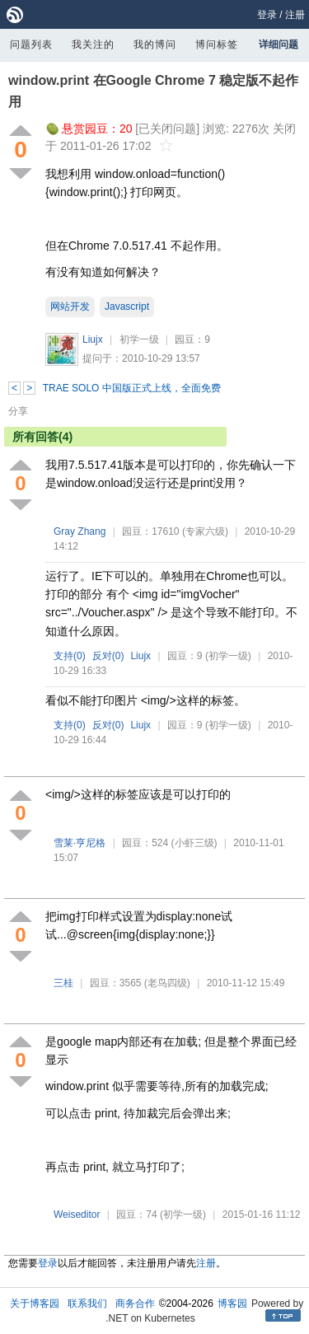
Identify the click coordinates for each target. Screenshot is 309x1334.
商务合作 (135, 1303)
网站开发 (70, 306)
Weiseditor (77, 1214)
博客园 (232, 1303)
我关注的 (93, 44)
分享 (18, 411)
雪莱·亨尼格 (79, 843)
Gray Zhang (79, 531)
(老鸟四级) (167, 983)
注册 (295, 15)
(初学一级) (228, 656)
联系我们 (87, 1303)
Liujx (92, 339)
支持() (70, 656)
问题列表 (31, 44)
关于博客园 (34, 1303)
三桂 (63, 983)
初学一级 (139, 339)
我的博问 (154, 44)
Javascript (127, 306)
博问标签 (216, 44)
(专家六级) (205, 531)
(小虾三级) (194, 843)
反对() (108, 656)
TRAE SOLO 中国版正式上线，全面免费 (132, 388)
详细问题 (278, 44)
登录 (267, 15)
